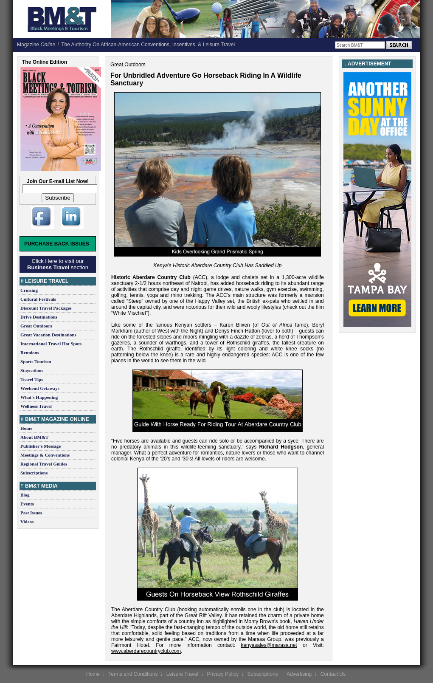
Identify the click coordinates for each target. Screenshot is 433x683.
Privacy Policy (223, 674)
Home (26, 428)
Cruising (29, 290)
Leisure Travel (182, 674)
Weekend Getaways (39, 388)
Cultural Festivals (38, 299)
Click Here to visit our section (57, 264)
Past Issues (31, 512)
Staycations (31, 370)
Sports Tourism (35, 361)
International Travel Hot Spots (51, 343)
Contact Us (333, 674)
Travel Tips (31, 379)
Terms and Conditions (132, 674)
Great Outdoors (36, 325)
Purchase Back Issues (56, 244)
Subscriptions (34, 472)
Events (27, 503)
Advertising (299, 674)
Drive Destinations (38, 316)
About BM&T (34, 437)
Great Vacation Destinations (48, 334)
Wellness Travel (36, 406)
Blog (24, 494)
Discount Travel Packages (46, 307)
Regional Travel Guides (43, 463)
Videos (27, 521)
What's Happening (39, 397)
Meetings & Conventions (45, 454)
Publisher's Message (40, 446)
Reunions (29, 352)
